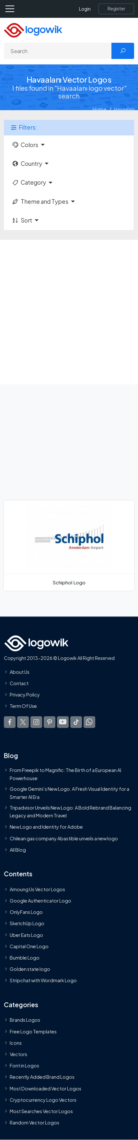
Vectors (18, 1054)
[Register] (116, 9)
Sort (22, 220)
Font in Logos (24, 1065)
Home (100, 109)
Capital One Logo (29, 946)
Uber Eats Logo (26, 935)
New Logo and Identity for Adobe (46, 827)
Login (85, 9)
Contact (19, 683)
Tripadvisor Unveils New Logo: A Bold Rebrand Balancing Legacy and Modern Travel (70, 811)
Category (29, 182)
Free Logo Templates (33, 1031)
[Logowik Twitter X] (23, 722)
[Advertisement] (69, 312)
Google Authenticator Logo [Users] (40, 901)
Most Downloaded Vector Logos (45, 1088)
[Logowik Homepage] (33, 29)
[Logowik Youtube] (63, 722)
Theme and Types (40, 201)
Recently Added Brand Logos (42, 1077)
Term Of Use (23, 706)
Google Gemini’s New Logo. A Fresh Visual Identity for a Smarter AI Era (69, 793)
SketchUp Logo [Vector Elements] (27, 923)
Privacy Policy (25, 694)
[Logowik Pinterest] (49, 722)
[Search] (58, 51)
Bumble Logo (25, 958)
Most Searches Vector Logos (41, 1111)
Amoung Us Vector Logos (37, 889)
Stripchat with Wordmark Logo (43, 980)
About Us (19, 672)
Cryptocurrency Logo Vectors (43, 1100)
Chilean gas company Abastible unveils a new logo (64, 838)
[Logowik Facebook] (10, 722)
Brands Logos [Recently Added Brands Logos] (25, 1020)
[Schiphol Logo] (69, 546)
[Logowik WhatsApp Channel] (89, 722)
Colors (25, 144)
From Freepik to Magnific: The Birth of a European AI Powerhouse (65, 774)
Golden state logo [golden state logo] (30, 969)
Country (27, 163)
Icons (16, 1043)
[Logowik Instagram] (36, 722)
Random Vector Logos (34, 1122)
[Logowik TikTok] (76, 722)
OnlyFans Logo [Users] (26, 912)
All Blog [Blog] (18, 850)
